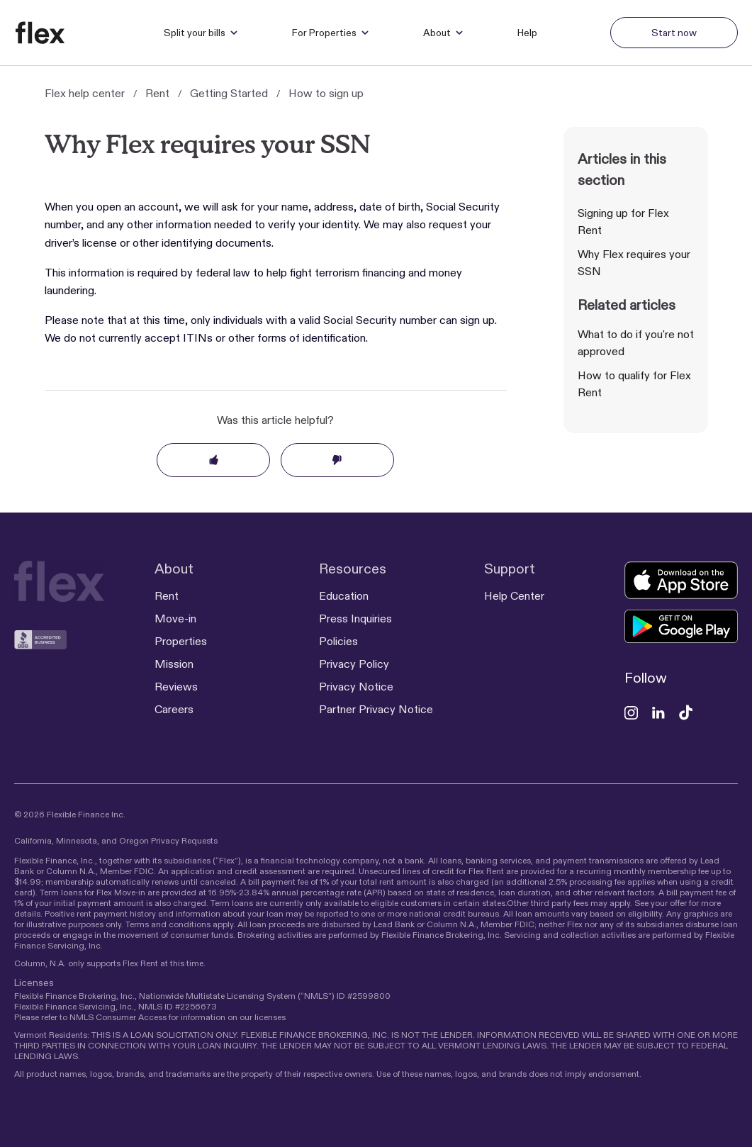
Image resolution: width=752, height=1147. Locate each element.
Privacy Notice (356, 686)
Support (509, 568)
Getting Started (229, 93)
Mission (174, 664)
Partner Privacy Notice (376, 709)
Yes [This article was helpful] (213, 460)
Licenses (34, 982)
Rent (157, 93)
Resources (352, 568)
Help (527, 32)
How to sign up (326, 93)
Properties (181, 641)
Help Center (514, 596)
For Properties (330, 32)
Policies (338, 641)
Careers (174, 709)
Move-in (175, 618)
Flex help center (85, 93)
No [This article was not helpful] (337, 460)
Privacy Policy (354, 664)
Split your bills (201, 32)
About (443, 32)
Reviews (176, 686)
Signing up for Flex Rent (623, 221)
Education (344, 596)
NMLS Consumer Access (118, 1017)
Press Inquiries (355, 618)
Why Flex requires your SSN (634, 262)
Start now (674, 32)
